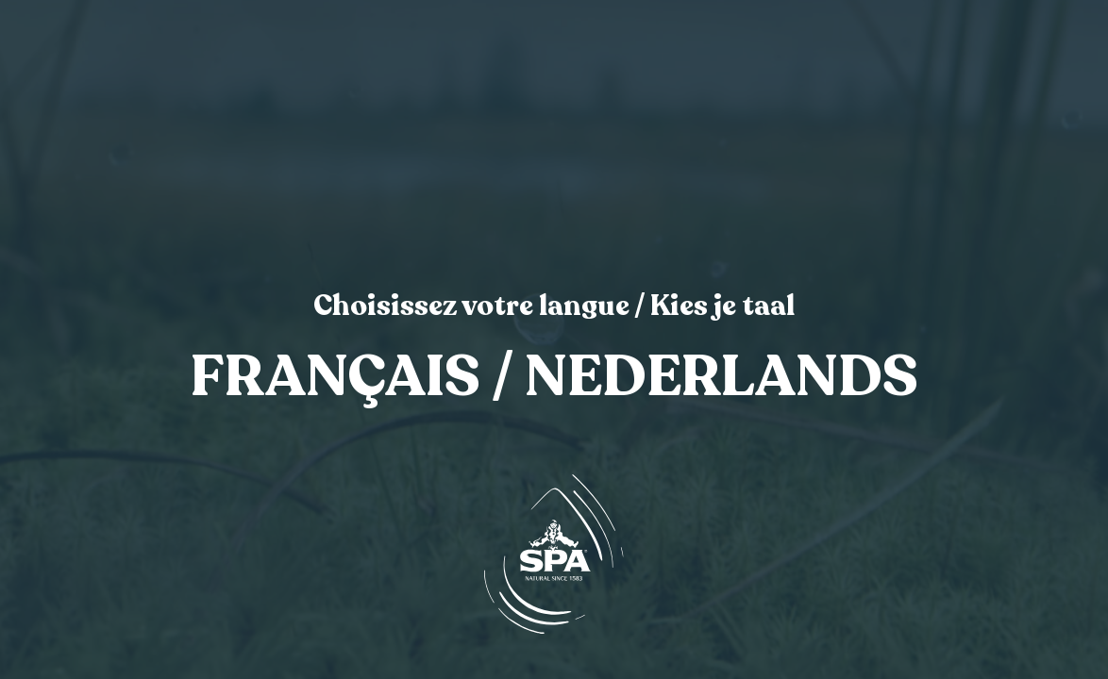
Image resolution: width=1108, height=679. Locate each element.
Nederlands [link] (721, 377)
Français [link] (335, 377)
